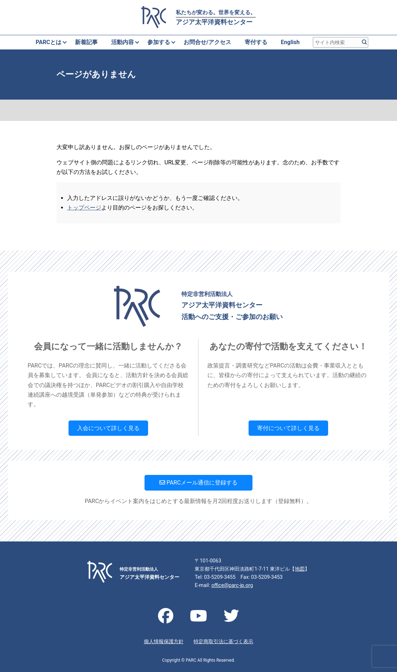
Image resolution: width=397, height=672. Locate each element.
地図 (300, 569)
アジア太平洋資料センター (216, 17)
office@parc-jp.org (232, 585)
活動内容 (122, 42)
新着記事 (86, 42)
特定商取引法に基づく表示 (223, 642)
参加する (158, 42)
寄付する (256, 42)
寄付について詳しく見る (288, 428)
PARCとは (48, 42)
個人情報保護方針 (164, 642)
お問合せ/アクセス (207, 42)
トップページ (84, 207)
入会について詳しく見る (108, 428)
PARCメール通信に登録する (198, 482)
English (290, 42)
